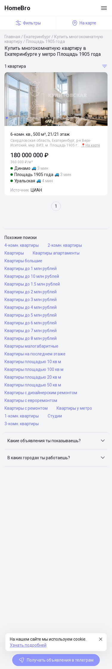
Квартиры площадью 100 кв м (33, 369)
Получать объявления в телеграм (56, 660)
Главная (12, 36)
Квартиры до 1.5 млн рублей (32, 284)
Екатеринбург (37, 36)
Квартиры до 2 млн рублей (30, 291)
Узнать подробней (28, 645)
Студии (55, 416)
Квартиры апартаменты (56, 253)
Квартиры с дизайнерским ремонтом (40, 392)
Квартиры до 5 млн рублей (30, 315)
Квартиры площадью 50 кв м (32, 385)
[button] (56, 440)
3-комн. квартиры (21, 423)
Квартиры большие (23, 260)
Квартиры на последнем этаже (35, 354)
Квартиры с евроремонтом (30, 400)
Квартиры (14, 253)
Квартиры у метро (74, 408)
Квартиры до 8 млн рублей (30, 338)
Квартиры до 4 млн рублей (30, 307)
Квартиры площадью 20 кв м (32, 377)
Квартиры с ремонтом (26, 408)
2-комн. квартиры (65, 245)
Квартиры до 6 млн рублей (30, 322)
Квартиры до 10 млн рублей (31, 276)
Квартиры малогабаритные (31, 346)
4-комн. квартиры (21, 245)
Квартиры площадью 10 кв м (32, 361)
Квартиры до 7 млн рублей (30, 330)
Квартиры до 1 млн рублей (30, 268)
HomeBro (17, 8)
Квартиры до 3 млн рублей (30, 299)
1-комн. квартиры (21, 416)
